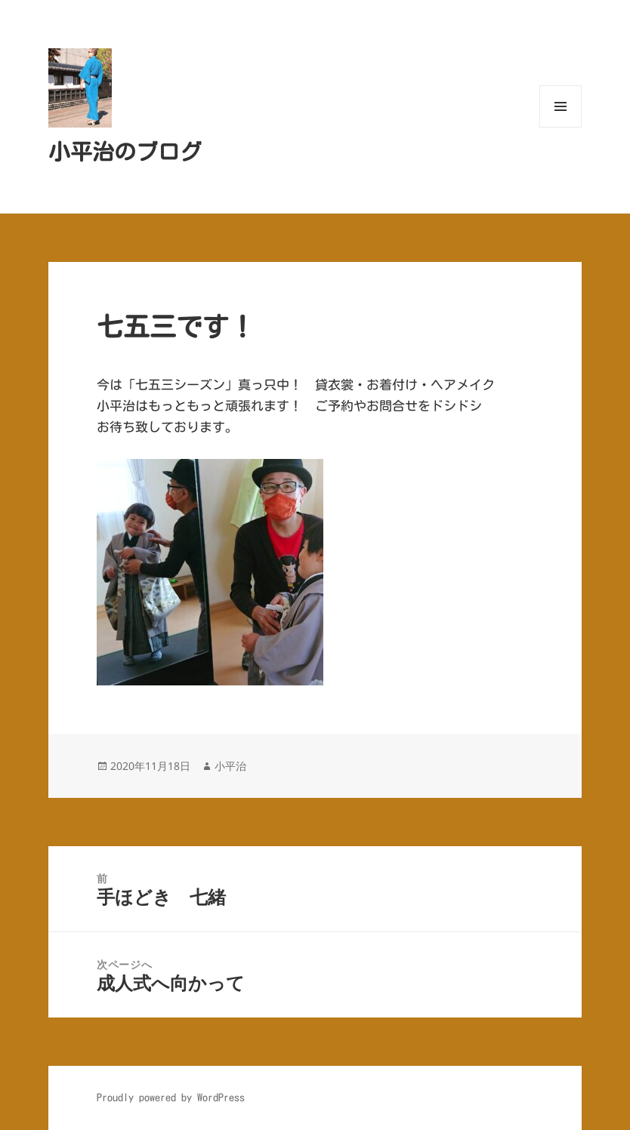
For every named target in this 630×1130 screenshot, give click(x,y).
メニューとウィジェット (560, 127)
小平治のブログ (125, 151)
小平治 (230, 766)
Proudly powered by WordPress (171, 1097)
